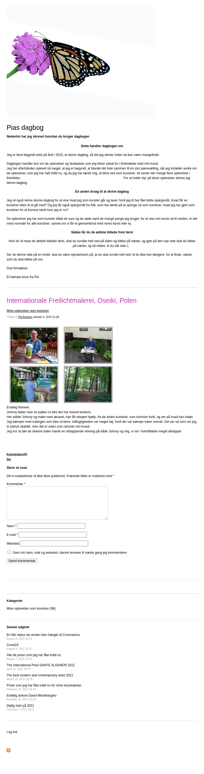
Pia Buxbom (25, 317)
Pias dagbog (25, 127)
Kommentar (16, 484)
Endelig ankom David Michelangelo (31, 703)
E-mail (12, 541)
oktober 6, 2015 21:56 (46, 317)
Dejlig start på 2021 (20, 713)
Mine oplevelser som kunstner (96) (31, 615)
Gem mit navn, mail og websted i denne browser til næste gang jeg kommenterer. (70, 559)
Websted (13, 550)
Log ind (12, 738)
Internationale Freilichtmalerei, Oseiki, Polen (72, 300)
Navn (11, 532)
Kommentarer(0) (17, 454)
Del (9, 459)
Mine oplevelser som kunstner (28, 311)
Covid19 (19, 653)
